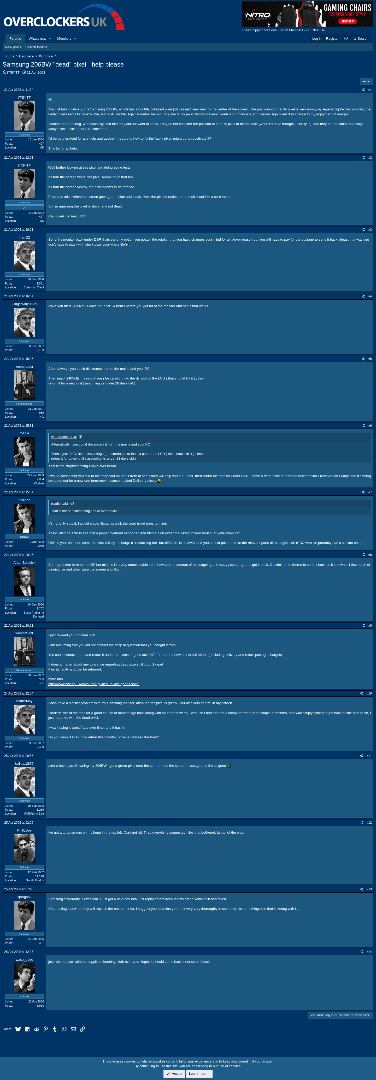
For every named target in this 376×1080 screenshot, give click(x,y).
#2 (370, 157)
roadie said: (60, 504)
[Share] (363, 90)
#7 (370, 492)
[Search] (360, 38)
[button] (50, 38)
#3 (370, 230)
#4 (370, 296)
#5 (370, 359)
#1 (370, 90)
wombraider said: (64, 437)
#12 (369, 822)
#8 (370, 555)
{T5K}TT (13, 72)
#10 (369, 693)
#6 (370, 426)
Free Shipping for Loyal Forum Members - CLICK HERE (284, 30)
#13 (369, 889)
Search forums (36, 47)
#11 (369, 756)
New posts (13, 47)
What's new (37, 38)
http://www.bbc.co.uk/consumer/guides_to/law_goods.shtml (93, 684)
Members (64, 38)
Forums (15, 38)
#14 (369, 952)
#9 (370, 625)
